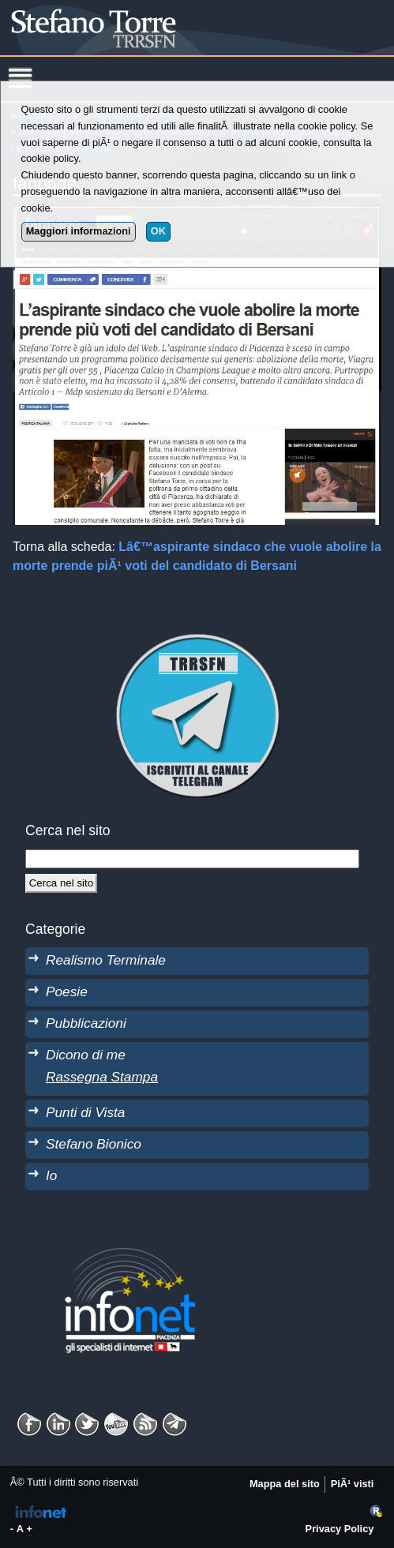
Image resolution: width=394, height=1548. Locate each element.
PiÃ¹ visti (352, 1484)
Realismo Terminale (106, 960)
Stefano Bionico (93, 1144)
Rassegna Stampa (102, 1077)
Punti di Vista (85, 1112)
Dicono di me (86, 1055)
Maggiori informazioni (78, 231)
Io (51, 1175)
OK (158, 231)
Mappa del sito (285, 1484)
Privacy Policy (340, 1529)
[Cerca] (61, 883)
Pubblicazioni (86, 1023)
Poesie (67, 991)
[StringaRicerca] (192, 858)
